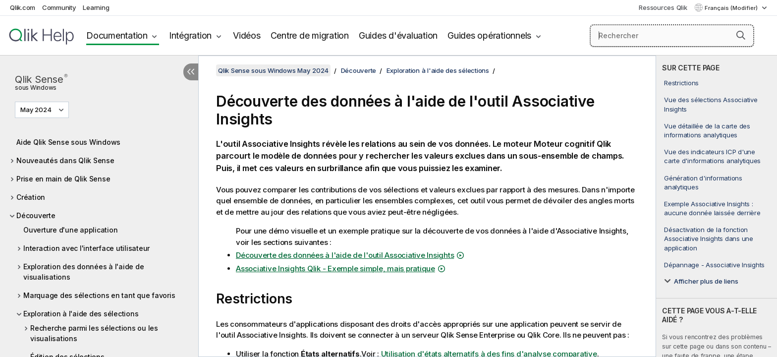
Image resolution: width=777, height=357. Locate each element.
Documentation (117, 35)
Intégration (190, 35)
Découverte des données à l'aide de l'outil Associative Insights (345, 255)
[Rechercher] (672, 35)
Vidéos (247, 35)
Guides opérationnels (489, 35)
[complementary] (716, 206)
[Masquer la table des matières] (190, 71)
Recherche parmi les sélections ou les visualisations (94, 333)
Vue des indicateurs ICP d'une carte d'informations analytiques (712, 156)
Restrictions (681, 83)
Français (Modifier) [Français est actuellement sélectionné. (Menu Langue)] (732, 7)
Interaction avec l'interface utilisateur (86, 248)
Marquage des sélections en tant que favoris (99, 295)
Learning (96, 7)
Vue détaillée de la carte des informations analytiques (707, 130)
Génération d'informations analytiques (703, 182)
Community (59, 7)
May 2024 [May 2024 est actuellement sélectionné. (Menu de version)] (36, 110)
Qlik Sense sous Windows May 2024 (273, 70)
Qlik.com (22, 7)
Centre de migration (310, 35)
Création (30, 197)
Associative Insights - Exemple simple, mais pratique (335, 268)
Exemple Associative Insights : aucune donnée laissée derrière (712, 208)
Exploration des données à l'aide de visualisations (83, 271)
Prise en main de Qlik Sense (63, 179)
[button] (740, 35)
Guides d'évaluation (398, 35)
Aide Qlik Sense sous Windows (68, 142)
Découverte (36, 215)
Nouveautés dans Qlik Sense (65, 160)
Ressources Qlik (663, 7)
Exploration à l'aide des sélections (80, 313)
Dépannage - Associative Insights (714, 265)
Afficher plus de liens (706, 281)
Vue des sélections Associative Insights (711, 104)
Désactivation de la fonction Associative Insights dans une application (708, 238)
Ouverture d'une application (70, 230)
